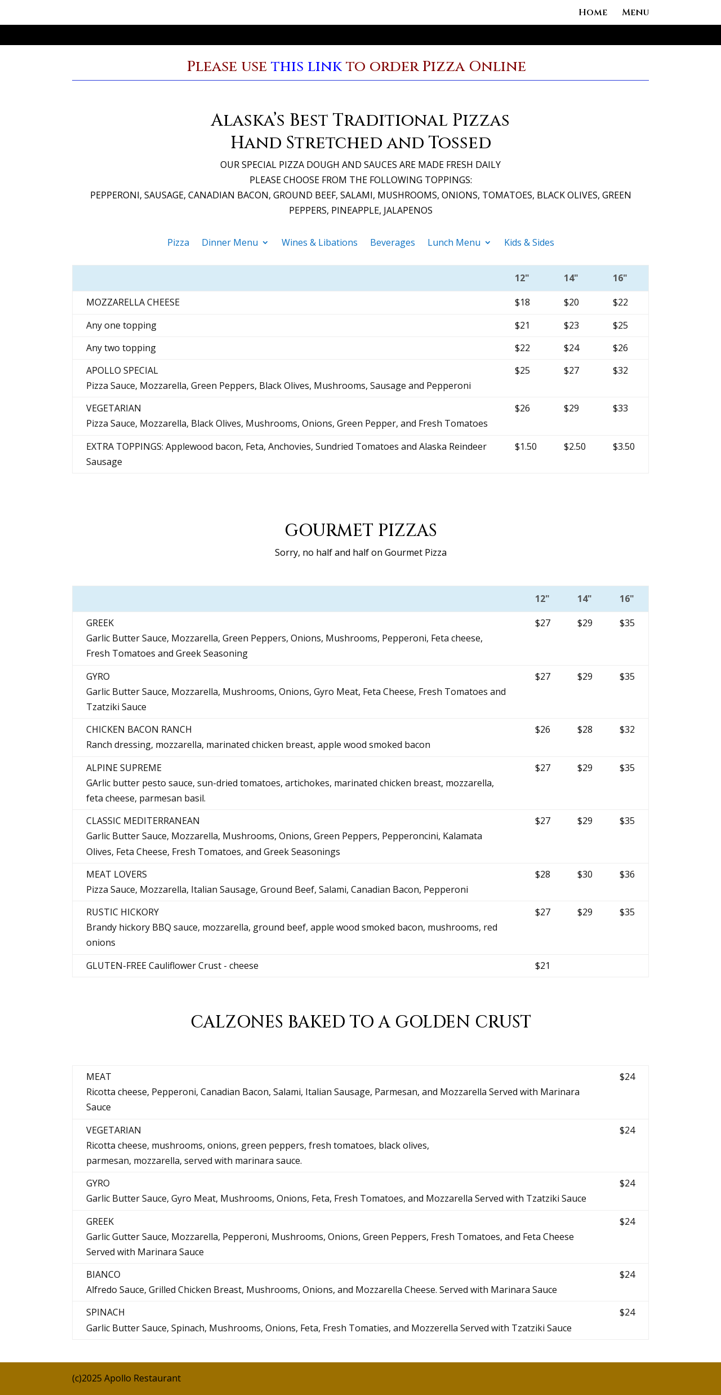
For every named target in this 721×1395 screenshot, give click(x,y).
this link (306, 67)
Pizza (178, 243)
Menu (635, 13)
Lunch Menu (454, 243)
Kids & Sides (529, 243)
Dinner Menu (230, 243)
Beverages (392, 243)
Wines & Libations (320, 243)
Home (592, 13)
